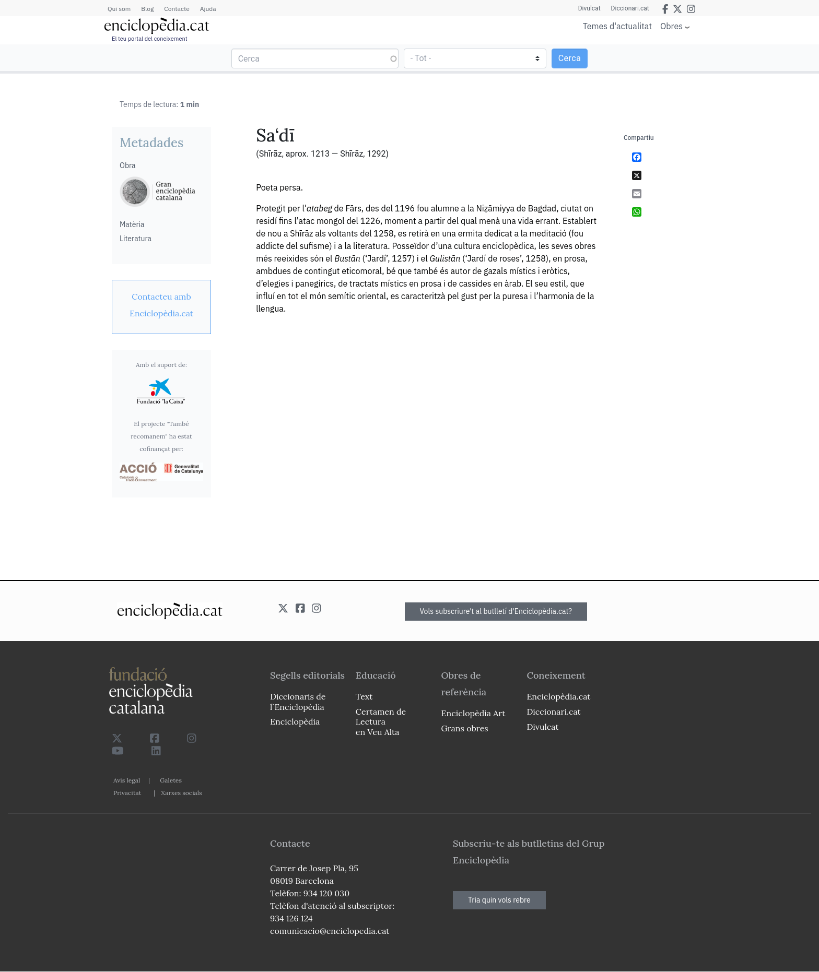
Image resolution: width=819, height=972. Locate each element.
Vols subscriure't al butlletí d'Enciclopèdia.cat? (496, 611)
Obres (671, 26)
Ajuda (208, 9)
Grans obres (464, 728)
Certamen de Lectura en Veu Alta (381, 721)
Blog (147, 9)
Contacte (176, 9)
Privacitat (127, 793)
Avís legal (126, 780)
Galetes (171, 780)
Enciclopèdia (295, 721)
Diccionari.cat (630, 8)
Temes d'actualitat (617, 26)
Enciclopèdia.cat (558, 696)
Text (364, 696)
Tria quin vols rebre (499, 900)
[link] (161, 305)
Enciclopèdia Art (473, 713)
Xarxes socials (181, 793)
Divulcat (589, 8)
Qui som (119, 9)
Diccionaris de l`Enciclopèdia (297, 701)
